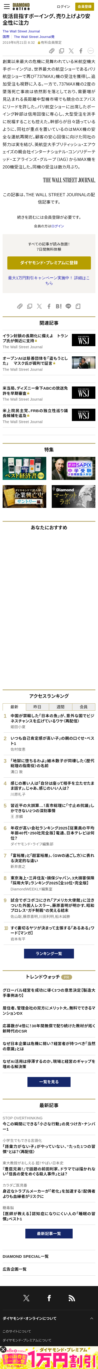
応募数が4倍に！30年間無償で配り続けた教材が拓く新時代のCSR (49, 1028)
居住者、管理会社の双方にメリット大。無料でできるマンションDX (49, 1010)
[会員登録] (84, 7)
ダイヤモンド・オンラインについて (29, 1318)
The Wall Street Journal (21, 31)
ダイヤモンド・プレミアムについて (27, 1340)
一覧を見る (49, 1082)
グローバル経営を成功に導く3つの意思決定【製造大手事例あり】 (49, 993)
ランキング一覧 (49, 953)
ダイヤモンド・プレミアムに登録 (49, 263)
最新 (14, 707)
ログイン (63, 6)
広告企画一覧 (15, 1269)
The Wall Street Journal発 (34, 37)
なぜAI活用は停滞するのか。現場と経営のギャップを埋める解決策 (49, 1064)
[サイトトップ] (20, 6)
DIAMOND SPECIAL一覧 (26, 1256)
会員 (84, 707)
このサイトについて (17, 1331)
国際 (6, 37)
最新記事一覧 (49, 1233)
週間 (60, 707)
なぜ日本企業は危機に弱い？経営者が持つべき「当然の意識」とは (49, 1046)
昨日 (37, 707)
